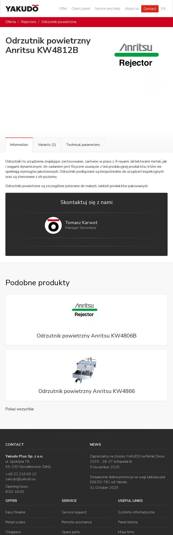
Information (19, 144)
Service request (74, 512)
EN (163, 8)
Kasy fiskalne (15, 512)
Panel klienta (128, 522)
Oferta (10, 21)
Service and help (107, 8)
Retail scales (15, 522)
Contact (150, 9)
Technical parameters (83, 144)
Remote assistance (77, 522)
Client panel (81, 8)
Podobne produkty (37, 283)
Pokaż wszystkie (19, 409)
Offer (63, 8)
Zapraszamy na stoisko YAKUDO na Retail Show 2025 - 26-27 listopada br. (127, 459)
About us (132, 8)
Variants (47, 144)
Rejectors (28, 21)
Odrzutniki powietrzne (58, 21)
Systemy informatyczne (136, 512)
